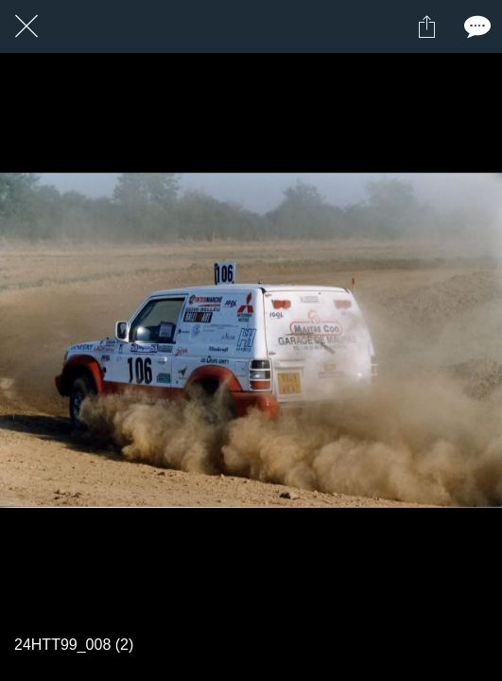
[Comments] (475, 26)
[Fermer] (26, 26)
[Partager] (426, 26)
